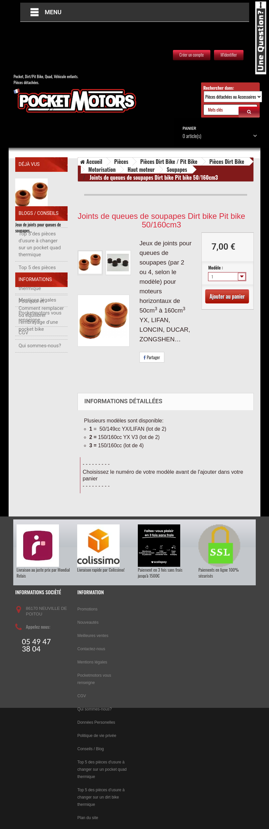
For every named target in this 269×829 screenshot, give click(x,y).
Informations (35, 388)
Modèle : (216, 267)
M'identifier (229, 54)
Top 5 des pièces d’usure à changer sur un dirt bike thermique (38, 313)
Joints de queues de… (32, 217)
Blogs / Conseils (39, 252)
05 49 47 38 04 (36, 645)
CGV (23, 439)
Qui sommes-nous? (40, 452)
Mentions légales (37, 406)
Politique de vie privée (97, 735)
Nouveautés (88, 622)
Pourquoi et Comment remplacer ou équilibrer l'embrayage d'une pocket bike (41, 351)
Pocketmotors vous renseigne (40, 422)
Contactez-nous (91, 649)
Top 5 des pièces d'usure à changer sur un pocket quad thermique (40, 280)
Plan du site (88, 817)
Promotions (88, 609)
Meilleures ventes (93, 635)
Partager (152, 357)
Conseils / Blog (91, 749)
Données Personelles (96, 722)
